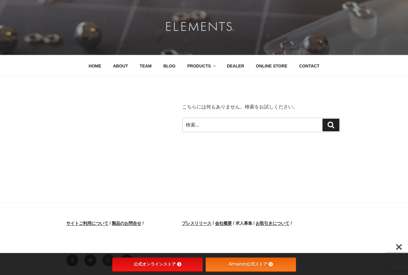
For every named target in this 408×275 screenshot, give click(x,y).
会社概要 (223, 223)
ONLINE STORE (272, 66)
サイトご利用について (87, 223)
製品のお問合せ (126, 223)
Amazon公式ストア (251, 264)
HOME (95, 66)
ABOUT (120, 66)
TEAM (146, 66)
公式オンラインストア (157, 264)
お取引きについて (272, 223)
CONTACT (309, 66)
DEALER (235, 66)
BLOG (169, 66)
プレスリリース (196, 223)
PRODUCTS (202, 66)
